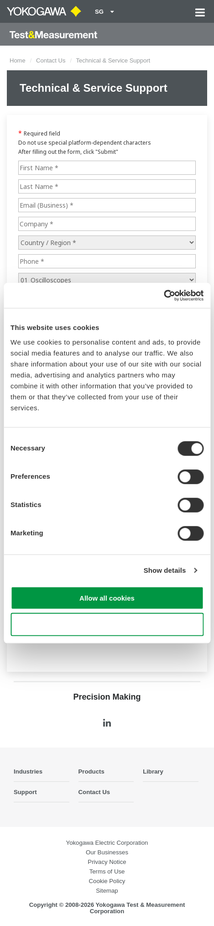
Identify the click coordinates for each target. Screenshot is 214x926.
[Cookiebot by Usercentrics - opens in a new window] (164, 295)
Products (91, 771)
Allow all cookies (107, 598)
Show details (165, 570)
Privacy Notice (107, 861)
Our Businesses (107, 852)
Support (25, 792)
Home (18, 60)
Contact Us (50, 60)
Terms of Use (107, 871)
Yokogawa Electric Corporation (107, 842)
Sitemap (107, 890)
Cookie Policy (107, 881)
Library (153, 771)
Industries (28, 771)
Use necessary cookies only (106, 624)
